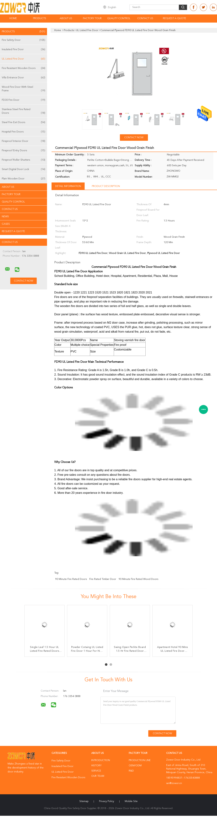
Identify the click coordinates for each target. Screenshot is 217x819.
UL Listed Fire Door (23, 59)
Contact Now (133, 137)
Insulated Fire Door (23, 49)
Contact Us (145, 18)
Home (13, 18)
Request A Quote (174, 18)
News (5, 216)
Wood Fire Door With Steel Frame (23, 89)
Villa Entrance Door (23, 77)
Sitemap (83, 801)
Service (96, 771)
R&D (131, 771)
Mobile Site (131, 801)
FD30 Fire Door (23, 100)
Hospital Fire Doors (23, 132)
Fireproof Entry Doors (23, 150)
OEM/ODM (135, 765)
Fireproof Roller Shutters (23, 160)
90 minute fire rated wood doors (138, 579)
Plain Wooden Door (23, 178)
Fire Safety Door (23, 40)
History (96, 765)
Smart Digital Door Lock (23, 169)
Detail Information (68, 186)
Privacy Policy (106, 801)
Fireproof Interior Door (23, 141)
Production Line (140, 760)
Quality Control (118, 18)
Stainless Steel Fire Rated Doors (23, 111)
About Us (66, 18)
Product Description (106, 186)
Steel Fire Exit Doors (23, 122)
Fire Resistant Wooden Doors (23, 68)
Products (39, 18)
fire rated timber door (102, 579)
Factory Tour (92, 18)
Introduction (100, 760)
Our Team (97, 776)
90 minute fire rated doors (71, 579)
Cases (6, 224)
